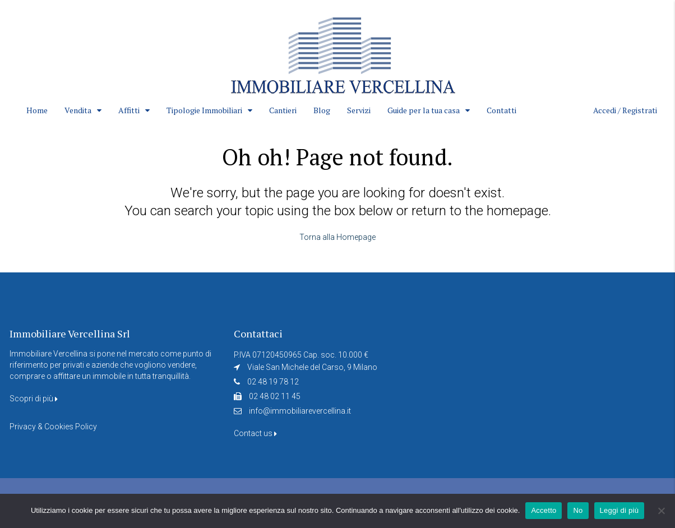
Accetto (543, 510)
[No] (661, 510)
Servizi (359, 110)
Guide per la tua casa (423, 110)
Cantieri (283, 110)
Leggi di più (619, 510)
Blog (321, 110)
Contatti (501, 110)
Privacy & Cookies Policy (53, 426)
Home (37, 110)
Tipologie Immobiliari (204, 110)
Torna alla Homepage (337, 237)
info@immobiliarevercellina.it (300, 410)
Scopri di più (34, 398)
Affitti (129, 110)
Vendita (77, 110)
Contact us (255, 433)
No (577, 510)
